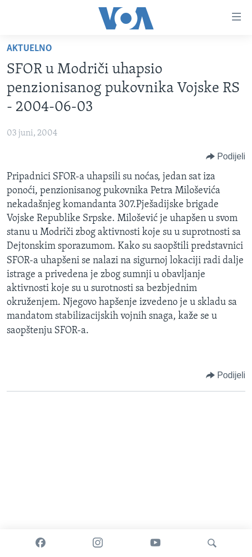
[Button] (225, 156)
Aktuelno (29, 48)
